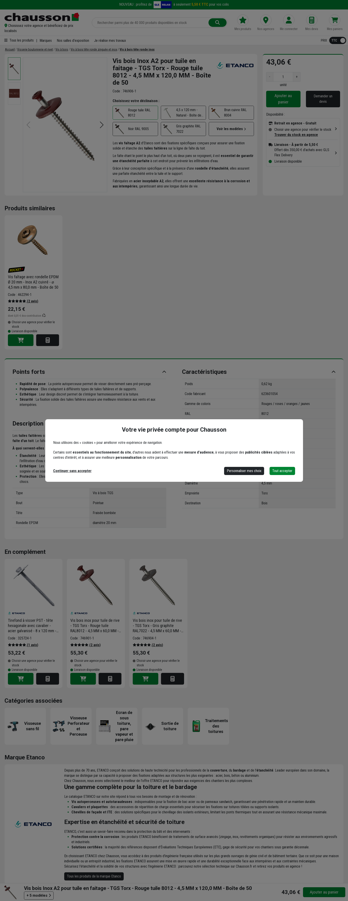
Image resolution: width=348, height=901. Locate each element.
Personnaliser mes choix (244, 471)
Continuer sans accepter (72, 471)
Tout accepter (282, 471)
